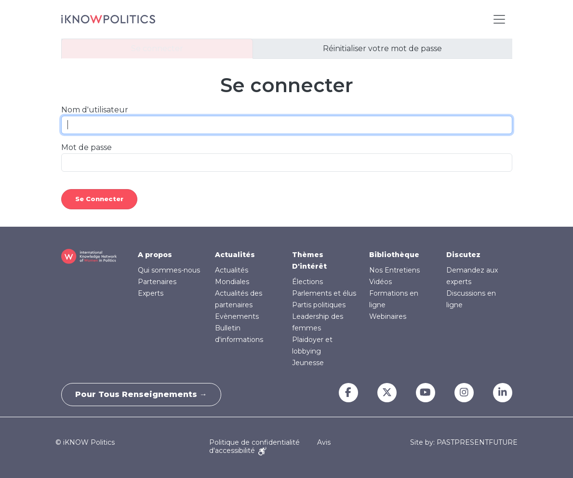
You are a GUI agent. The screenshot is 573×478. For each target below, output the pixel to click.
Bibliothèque (394, 254)
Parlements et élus (324, 293)
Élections (307, 281)
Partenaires (157, 281)
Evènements (237, 316)
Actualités (235, 254)
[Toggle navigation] (499, 19)
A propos (155, 254)
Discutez (463, 254)
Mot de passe (86, 147)
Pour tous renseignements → (142, 394)
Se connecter (157, 48)
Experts (150, 293)
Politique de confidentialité (254, 442)
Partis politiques (319, 304)
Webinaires (387, 316)
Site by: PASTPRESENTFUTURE (464, 442)
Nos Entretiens (394, 270)
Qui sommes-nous (169, 270)
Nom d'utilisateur (94, 109)
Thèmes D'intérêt (309, 260)
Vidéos (380, 281)
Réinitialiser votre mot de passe (382, 48)
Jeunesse (308, 362)
